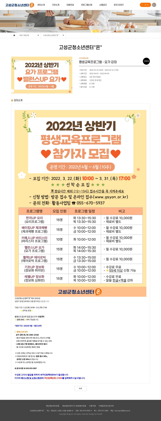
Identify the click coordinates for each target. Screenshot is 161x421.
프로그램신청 (86, 5)
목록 (80, 388)
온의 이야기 (119, 5)
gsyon (71, 414)
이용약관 (92, 405)
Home (14, 35)
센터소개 (41, 5)
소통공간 (103, 5)
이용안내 (70, 5)
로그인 (147, 5)
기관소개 (55, 5)
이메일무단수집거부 (106, 405)
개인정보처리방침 (52, 405)
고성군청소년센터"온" (51, 35)
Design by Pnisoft (95, 414)
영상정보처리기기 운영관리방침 (74, 405)
